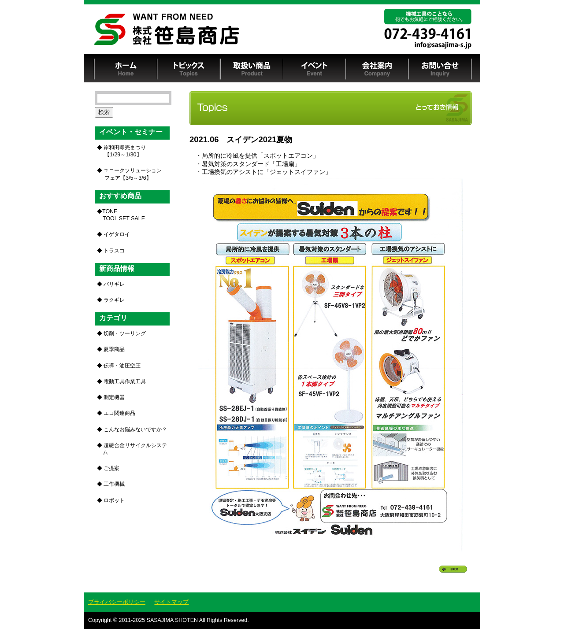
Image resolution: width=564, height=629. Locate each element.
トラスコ (114, 251)
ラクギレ (114, 300)
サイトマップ (171, 602)
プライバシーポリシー (116, 602)
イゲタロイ (117, 234)
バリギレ (114, 284)
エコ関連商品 (119, 413)
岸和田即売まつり (124, 151)
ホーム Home (125, 68)
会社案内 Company (377, 68)
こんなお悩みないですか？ (135, 429)
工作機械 (114, 484)
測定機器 (114, 397)
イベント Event (314, 68)
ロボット (114, 500)
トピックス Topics (188, 68)
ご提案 (111, 468)
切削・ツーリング (125, 333)
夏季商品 (114, 349)
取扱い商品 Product (251, 68)
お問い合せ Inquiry (440, 68)
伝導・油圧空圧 (122, 366)
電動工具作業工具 (125, 381)
